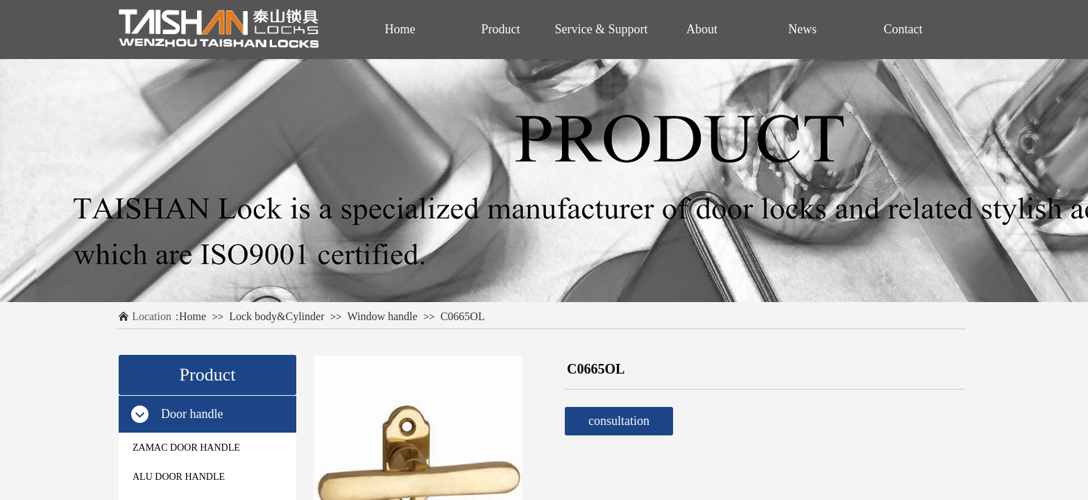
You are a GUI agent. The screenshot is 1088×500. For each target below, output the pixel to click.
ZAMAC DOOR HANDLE (186, 447)
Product (501, 29)
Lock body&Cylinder (276, 316)
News (802, 29)
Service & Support (601, 29)
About (701, 29)
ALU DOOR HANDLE (179, 477)
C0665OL (463, 316)
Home (192, 316)
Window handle (383, 316)
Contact (903, 29)
